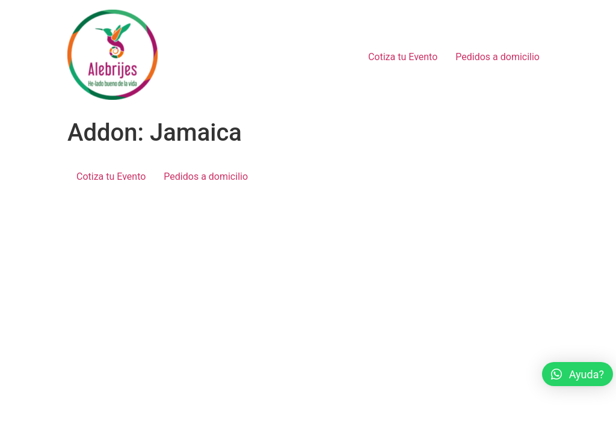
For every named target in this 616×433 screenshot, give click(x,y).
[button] (577, 374)
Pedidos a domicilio (497, 57)
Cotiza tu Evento (402, 57)
